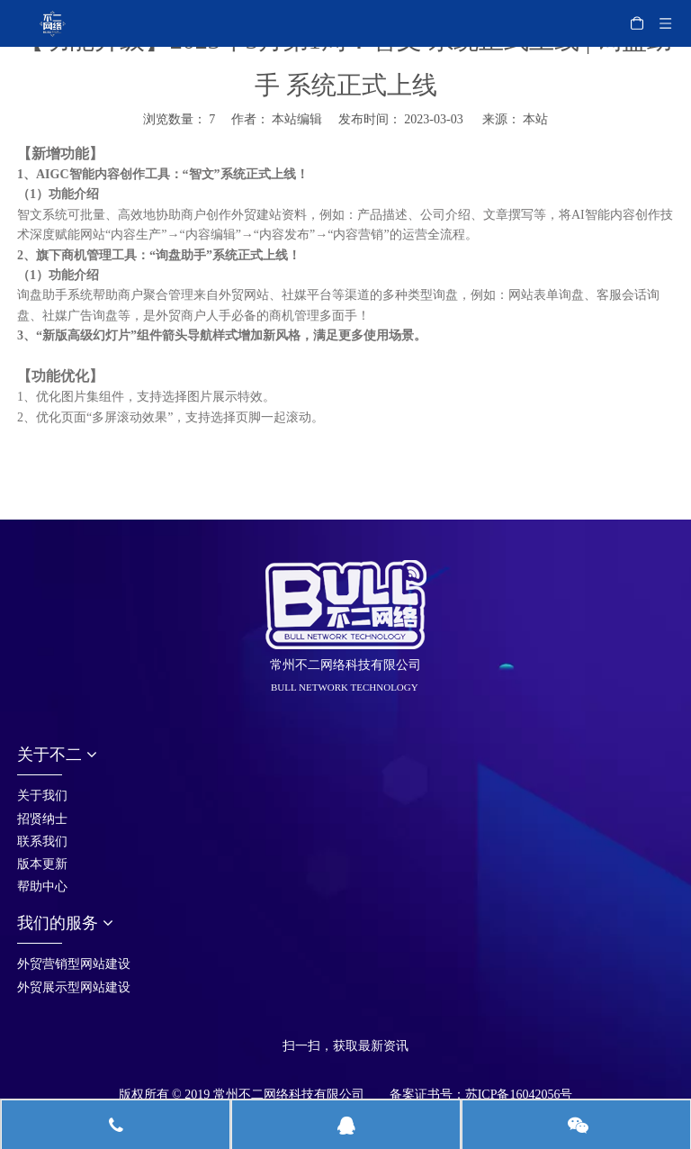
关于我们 (42, 795)
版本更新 (42, 864)
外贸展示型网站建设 (73, 987)
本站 (535, 119)
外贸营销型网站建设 (73, 964)
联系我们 (42, 841)
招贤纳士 (42, 819)
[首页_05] (297, 1022)
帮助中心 (42, 886)
